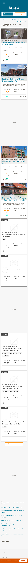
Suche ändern (8, 14)
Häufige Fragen (4, 557)
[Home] (14, 8)
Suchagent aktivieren (14, 444)
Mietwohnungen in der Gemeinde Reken (11, 520)
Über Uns (3, 552)
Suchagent (19, 14)
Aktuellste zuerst (21, 21)
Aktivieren (23, 560)
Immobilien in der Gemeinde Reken (10, 507)
